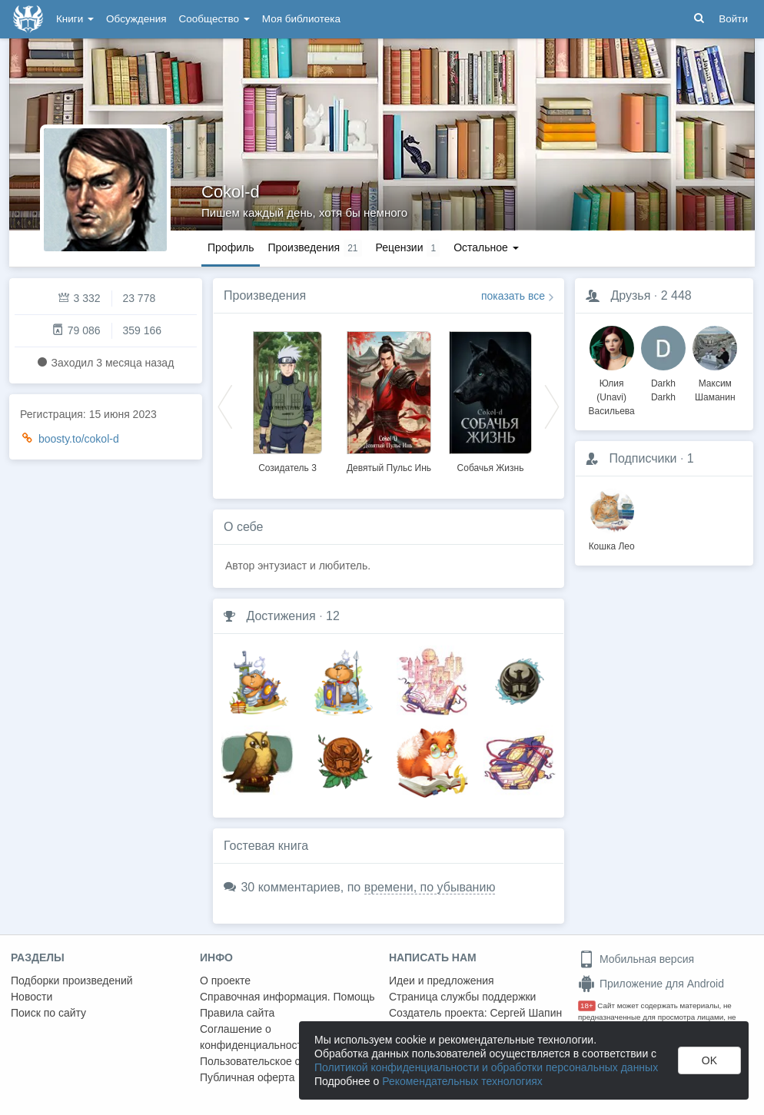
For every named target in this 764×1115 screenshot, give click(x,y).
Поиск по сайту (48, 1013)
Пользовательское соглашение (277, 1061)
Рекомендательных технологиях (462, 1081)
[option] (287, 399)
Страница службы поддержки (462, 997)
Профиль (231, 247)
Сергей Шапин (526, 1013)
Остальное (486, 247)
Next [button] (552, 405)
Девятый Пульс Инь (389, 468)
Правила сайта (237, 1013)
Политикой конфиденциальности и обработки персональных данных (486, 1067)
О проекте (225, 980)
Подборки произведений (72, 980)
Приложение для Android (651, 983)
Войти (733, 19)
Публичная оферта (247, 1077)
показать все (513, 296)
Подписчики (642, 458)
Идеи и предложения (441, 980)
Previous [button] (225, 405)
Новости (31, 997)
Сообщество (214, 19)
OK (709, 1060)
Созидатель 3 (287, 468)
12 (333, 615)
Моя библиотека (301, 19)
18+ (586, 1005)
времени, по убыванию (430, 887)
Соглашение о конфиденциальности (254, 1037)
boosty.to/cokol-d (78, 439)
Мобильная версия (636, 959)
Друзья (630, 295)
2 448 (676, 295)
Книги (75, 19)
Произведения (265, 295)
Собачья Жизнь (490, 468)
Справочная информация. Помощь (287, 997)
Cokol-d (230, 191)
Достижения (280, 615)
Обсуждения (136, 19)
